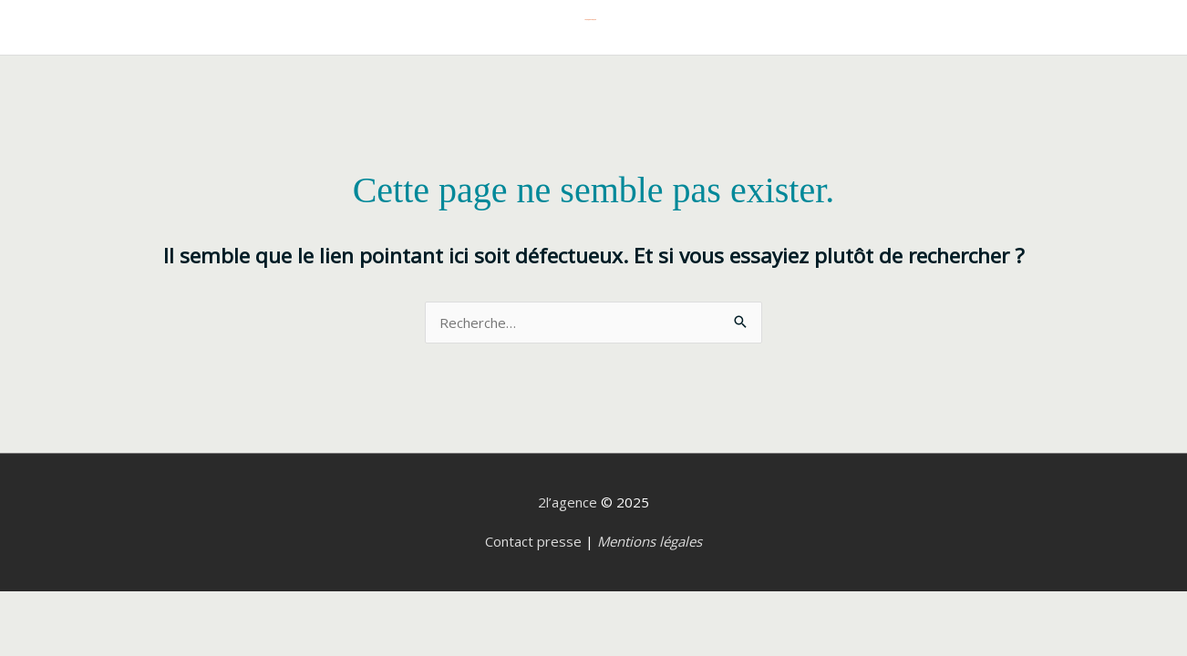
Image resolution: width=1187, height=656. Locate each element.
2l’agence (567, 502)
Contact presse (533, 541)
